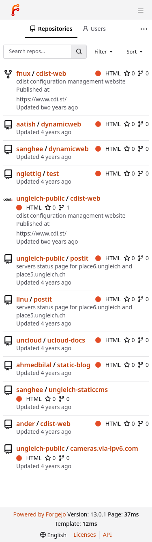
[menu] (53, 535)
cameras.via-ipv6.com (104, 448)
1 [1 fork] (64, 207)
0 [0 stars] (129, 73)
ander (25, 424)
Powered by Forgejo (39, 514)
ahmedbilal (33, 365)
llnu (22, 299)
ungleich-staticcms (78, 390)
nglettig (28, 173)
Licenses (84, 534)
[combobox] (104, 51)
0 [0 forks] (143, 73)
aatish (26, 124)
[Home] (15, 10)
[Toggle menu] (140, 10)
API (107, 534)
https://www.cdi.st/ (41, 99)
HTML (108, 73)
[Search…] (78, 52)
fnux (23, 73)
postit (79, 258)
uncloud (29, 340)
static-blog (73, 365)
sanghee (29, 149)
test (53, 173)
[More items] (145, 29)
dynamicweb (61, 124)
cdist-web (51, 73)
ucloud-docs (66, 340)
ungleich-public (40, 198)
